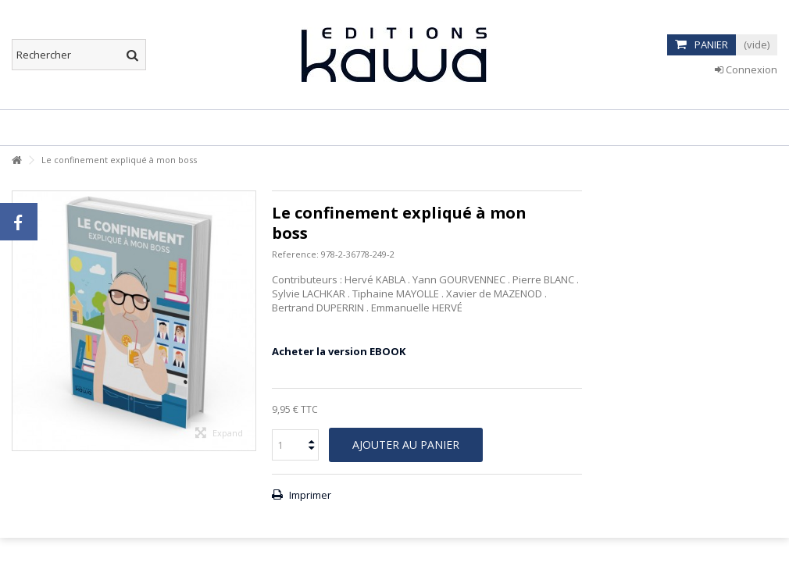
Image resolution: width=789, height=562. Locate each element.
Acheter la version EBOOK (338, 351)
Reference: (295, 254)
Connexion (746, 69)
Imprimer (309, 495)
